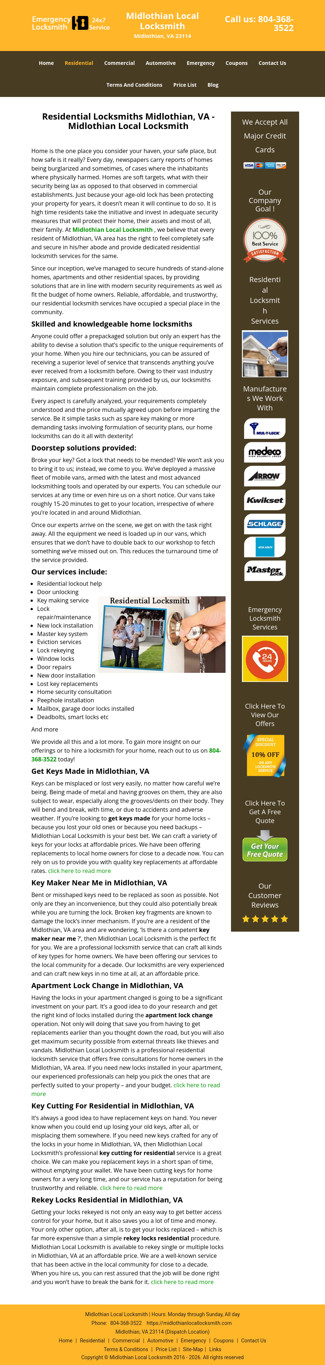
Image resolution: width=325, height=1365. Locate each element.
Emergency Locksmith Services (265, 618)
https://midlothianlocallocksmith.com (189, 1323)
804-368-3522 (276, 23)
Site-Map (193, 1349)
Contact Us (272, 62)
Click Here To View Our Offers (265, 715)
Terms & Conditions (126, 1349)
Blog (213, 84)
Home (46, 62)
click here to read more (79, 871)
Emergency (201, 62)
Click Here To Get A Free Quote (265, 812)
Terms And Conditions (134, 84)
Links (215, 1349)
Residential (79, 62)
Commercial (119, 62)
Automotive (161, 62)
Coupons (236, 62)
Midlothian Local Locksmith (113, 230)
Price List (185, 84)
